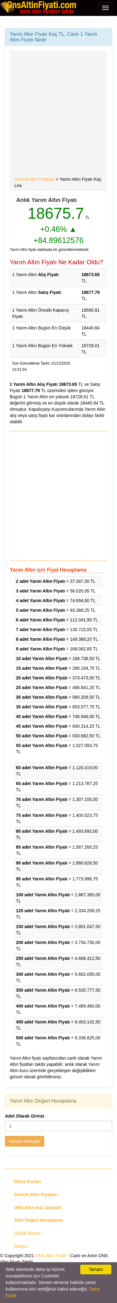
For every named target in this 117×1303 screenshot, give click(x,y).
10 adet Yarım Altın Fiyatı (41, 658)
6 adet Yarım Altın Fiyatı (40, 619)
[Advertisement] (58, 114)
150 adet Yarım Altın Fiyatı (43, 926)
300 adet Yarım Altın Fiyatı (43, 974)
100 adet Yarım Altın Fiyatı (43, 894)
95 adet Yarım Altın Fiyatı (41, 878)
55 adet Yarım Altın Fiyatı (41, 745)
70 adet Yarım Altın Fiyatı (41, 799)
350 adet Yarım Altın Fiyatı (43, 990)
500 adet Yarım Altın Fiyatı (43, 1037)
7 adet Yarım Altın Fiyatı (40, 629)
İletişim (21, 1246)
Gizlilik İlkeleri (27, 1233)
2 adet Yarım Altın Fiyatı (40, 581)
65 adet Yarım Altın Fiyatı (41, 783)
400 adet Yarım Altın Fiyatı (43, 1006)
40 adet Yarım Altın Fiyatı (41, 716)
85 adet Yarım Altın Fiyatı (41, 847)
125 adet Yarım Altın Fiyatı (43, 910)
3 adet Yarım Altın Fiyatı (40, 590)
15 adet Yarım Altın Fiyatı (41, 668)
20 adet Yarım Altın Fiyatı (41, 677)
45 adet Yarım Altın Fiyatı (41, 726)
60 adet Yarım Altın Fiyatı (41, 767)
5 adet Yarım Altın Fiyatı (40, 610)
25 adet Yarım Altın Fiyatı (41, 687)
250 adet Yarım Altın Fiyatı (43, 958)
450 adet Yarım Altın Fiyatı (43, 1021)
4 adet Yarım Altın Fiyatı (40, 600)
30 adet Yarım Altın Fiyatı (41, 697)
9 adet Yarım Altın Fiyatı (40, 648)
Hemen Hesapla (24, 1141)
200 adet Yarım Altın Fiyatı (43, 942)
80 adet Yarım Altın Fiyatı (41, 831)
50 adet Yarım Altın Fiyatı (41, 735)
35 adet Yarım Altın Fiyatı (41, 706)
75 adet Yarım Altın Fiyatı (41, 815)
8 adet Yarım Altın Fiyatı (40, 639)
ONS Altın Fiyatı (50, 1255)
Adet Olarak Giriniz (24, 1116)
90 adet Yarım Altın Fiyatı (41, 862)
